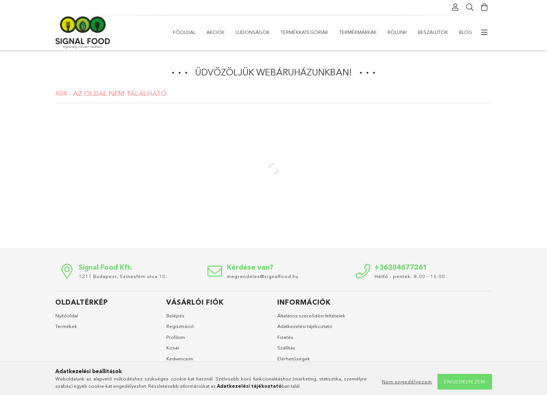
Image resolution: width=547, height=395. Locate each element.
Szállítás (286, 348)
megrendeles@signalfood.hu (262, 276)
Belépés (175, 315)
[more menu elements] (484, 32)
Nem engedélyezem (407, 381)
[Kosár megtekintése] (484, 7)
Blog (465, 32)
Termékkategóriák (304, 32)
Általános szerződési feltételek (311, 315)
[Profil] (455, 7)
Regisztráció (180, 326)
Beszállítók (433, 32)
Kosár (172, 348)
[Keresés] (470, 7)
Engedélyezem (464, 381)
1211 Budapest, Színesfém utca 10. (123, 276)
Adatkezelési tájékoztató (304, 326)
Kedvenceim (179, 358)
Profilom (175, 337)
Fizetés (285, 337)
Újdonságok (252, 32)
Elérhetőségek (293, 358)
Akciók (215, 32)
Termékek (66, 326)
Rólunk (397, 32)
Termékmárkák (358, 32)
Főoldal (184, 32)
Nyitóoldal (66, 315)
